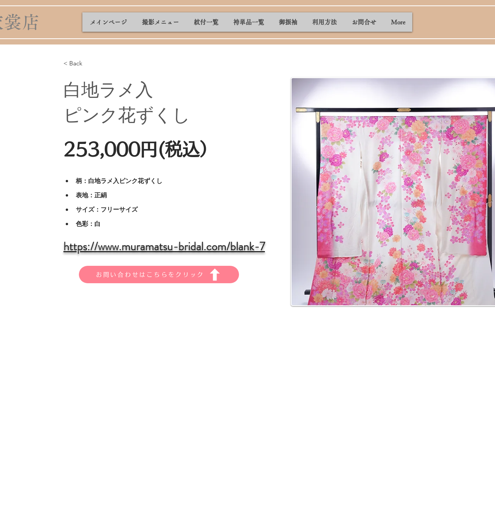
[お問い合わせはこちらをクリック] (159, 274)
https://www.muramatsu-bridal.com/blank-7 (164, 246)
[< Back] (78, 63)
